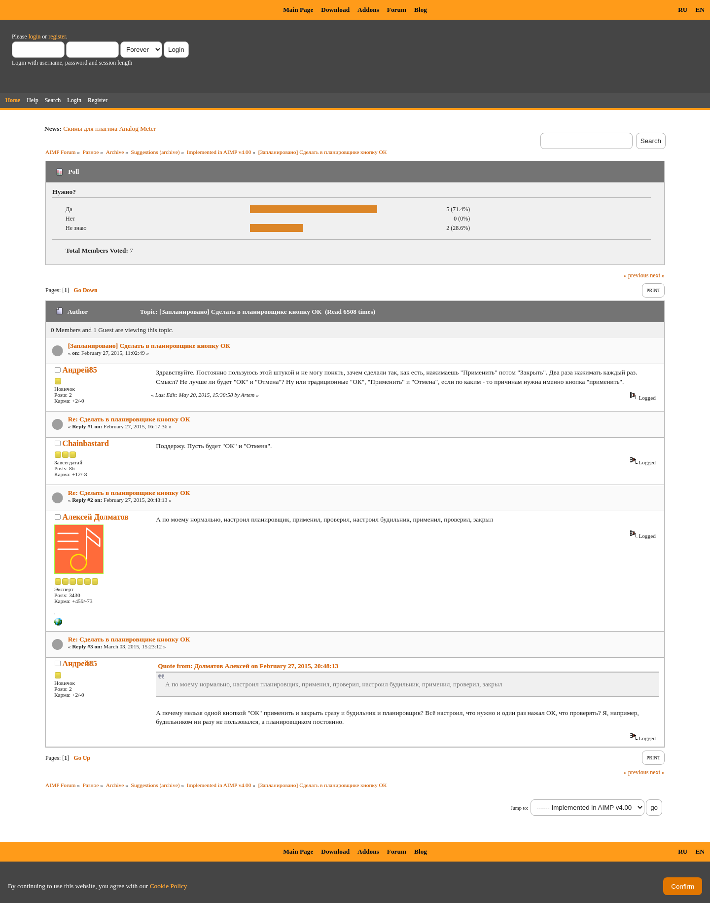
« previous (636, 275)
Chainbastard (86, 443)
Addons (368, 9)
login (35, 36)
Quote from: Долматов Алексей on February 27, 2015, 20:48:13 (248, 666)
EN (700, 9)
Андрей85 (80, 370)
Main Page (298, 9)
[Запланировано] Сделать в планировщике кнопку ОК (149, 345)
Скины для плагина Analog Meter (109, 128)
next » (657, 275)
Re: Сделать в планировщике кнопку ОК (129, 419)
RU (682, 9)
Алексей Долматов (96, 517)
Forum (396, 9)
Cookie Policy (168, 886)
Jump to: (519, 808)
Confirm (682, 886)
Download (335, 9)
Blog (420, 9)
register (57, 36)
